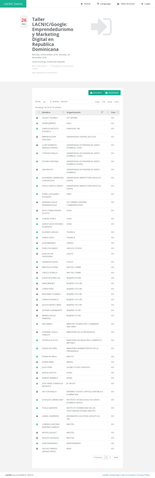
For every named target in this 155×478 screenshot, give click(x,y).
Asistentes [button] (112, 92)
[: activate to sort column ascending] (38, 112)
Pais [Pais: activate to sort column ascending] (113, 112)
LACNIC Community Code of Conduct (118, 475)
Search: (77, 101)
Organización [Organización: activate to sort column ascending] (74, 112)
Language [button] (104, 3)
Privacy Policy (143, 475)
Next (116, 457)
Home (85, 3)
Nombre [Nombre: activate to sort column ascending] (46, 112)
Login (145, 3)
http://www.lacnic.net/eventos (44, 72)
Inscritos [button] (96, 92)
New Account (126, 3)
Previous (98, 457)
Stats (36, 68)
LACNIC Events (13, 4)
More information (39, 66)
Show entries (47, 101)
